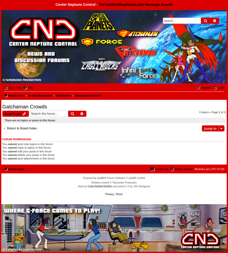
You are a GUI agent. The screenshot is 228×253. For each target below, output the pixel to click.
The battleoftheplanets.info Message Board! (136, 5)
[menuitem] (28, 88)
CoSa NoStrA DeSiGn (100, 186)
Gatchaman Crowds (24, 106)
